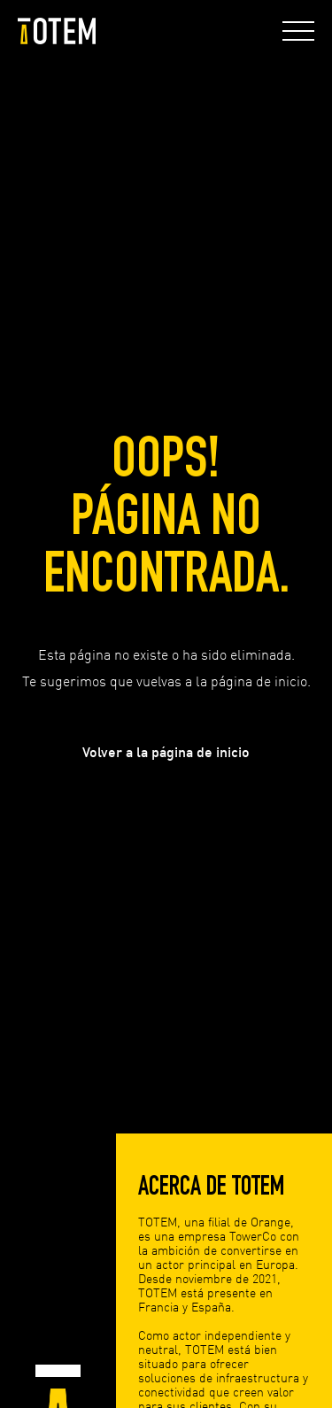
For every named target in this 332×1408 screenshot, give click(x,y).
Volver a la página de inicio (166, 751)
